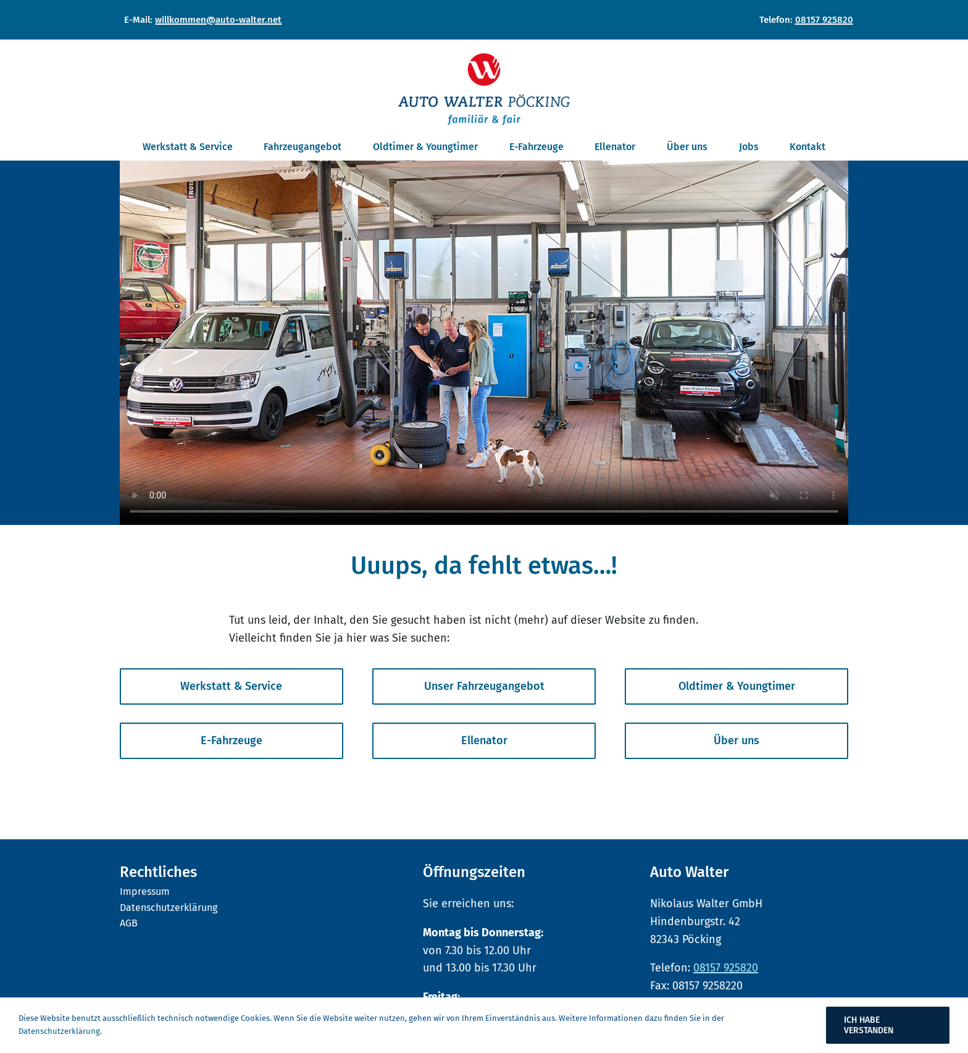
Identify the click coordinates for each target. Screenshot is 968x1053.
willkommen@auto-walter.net (218, 19)
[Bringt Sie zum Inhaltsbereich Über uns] (736, 741)
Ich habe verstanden (868, 1025)
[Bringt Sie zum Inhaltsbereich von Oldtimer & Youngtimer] (736, 686)
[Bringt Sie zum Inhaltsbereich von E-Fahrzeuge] (231, 741)
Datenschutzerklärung (59, 1031)
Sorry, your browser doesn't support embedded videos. (484, 343)
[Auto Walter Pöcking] (484, 57)
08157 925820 (824, 19)
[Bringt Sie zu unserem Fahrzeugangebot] (484, 686)
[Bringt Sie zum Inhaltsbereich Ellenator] (484, 741)
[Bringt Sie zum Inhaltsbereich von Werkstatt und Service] (231, 686)
